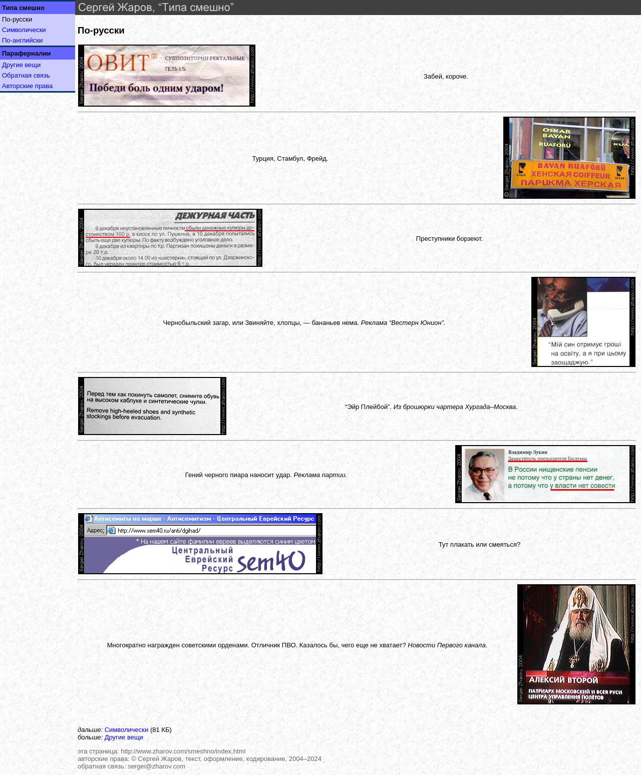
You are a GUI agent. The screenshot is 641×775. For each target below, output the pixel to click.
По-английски (22, 40)
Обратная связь (26, 75)
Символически (24, 30)
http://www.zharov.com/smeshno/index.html (183, 751)
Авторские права (27, 86)
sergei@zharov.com (156, 766)
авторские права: (104, 758)
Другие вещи (21, 65)
